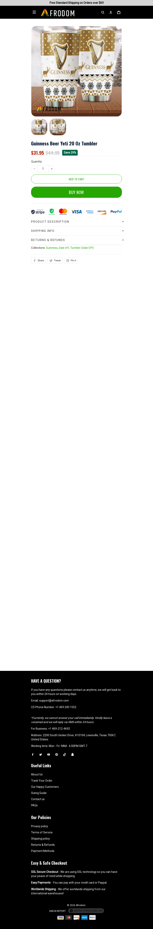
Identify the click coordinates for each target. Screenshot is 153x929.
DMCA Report (57, 911)
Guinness (52, 332)
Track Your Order (41, 780)
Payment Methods (42, 851)
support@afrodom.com (54, 700)
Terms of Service (42, 832)
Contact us (38, 799)
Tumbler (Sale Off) (82, 332)
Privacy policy (39, 826)
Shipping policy (40, 838)
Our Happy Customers (45, 786)
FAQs (34, 805)
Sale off (64, 332)
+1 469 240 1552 (65, 707)
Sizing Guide (39, 793)
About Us (37, 774)
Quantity (36, 161)
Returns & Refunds (43, 844)
